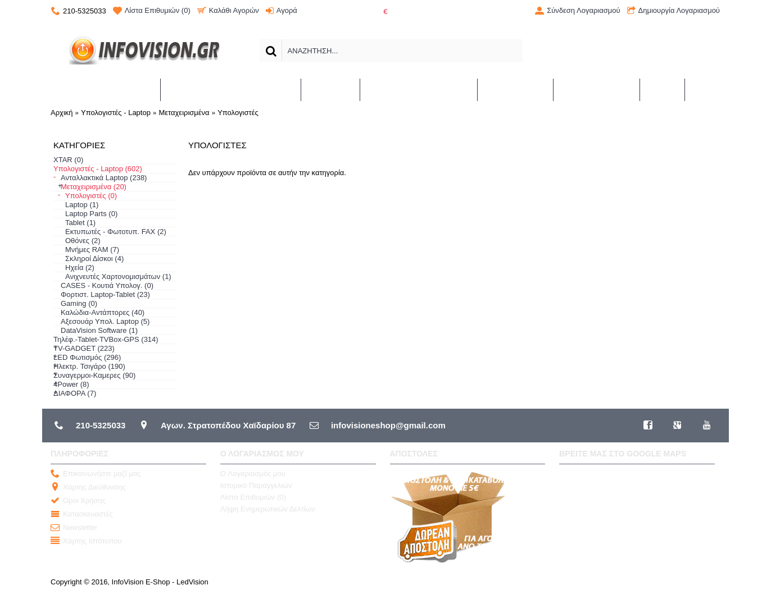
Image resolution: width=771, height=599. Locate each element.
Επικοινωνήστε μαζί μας (95, 474)
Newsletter (74, 528)
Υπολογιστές (237, 112)
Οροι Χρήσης (78, 501)
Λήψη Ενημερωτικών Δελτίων (267, 509)
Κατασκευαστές (82, 514)
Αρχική (62, 112)
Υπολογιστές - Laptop (116, 112)
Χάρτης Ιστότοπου (86, 541)
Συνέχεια (696, 205)
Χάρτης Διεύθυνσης (88, 487)
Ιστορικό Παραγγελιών (256, 485)
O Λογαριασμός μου (252, 473)
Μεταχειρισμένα (183, 112)
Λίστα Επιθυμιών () (253, 497)
